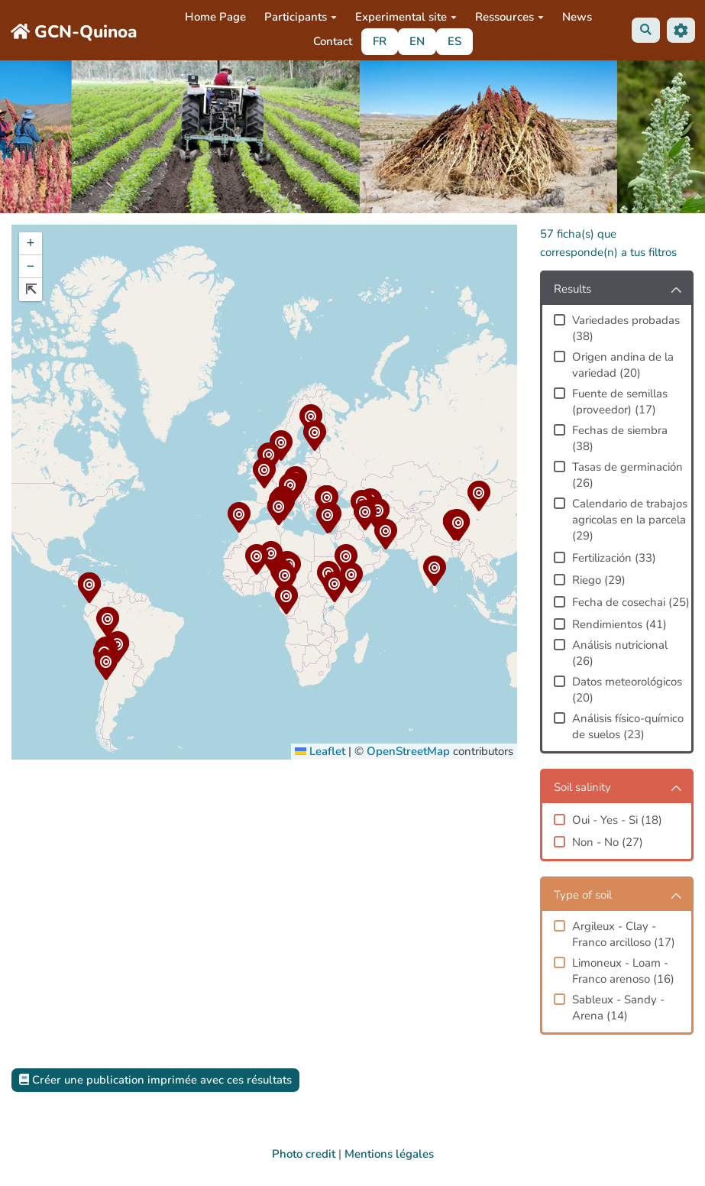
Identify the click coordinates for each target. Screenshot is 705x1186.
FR (379, 41)
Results (572, 288)
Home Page (215, 16)
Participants (300, 16)
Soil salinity (582, 787)
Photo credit (303, 1154)
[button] (385, 536)
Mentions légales (389, 1154)
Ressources (509, 16)
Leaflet (320, 751)
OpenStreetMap (408, 751)
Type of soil (583, 894)
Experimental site (406, 16)
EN (417, 41)
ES (454, 41)
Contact (332, 41)
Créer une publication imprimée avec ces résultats (156, 1079)
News (577, 16)
